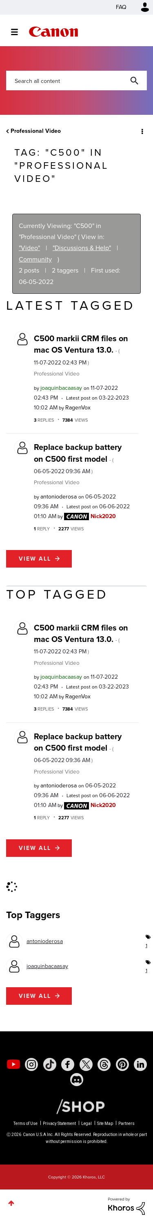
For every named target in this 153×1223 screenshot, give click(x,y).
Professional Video (36, 131)
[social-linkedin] (140, 1064)
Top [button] (11, 1203)
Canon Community (53, 31)
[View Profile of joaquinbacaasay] (61, 388)
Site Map (105, 1123)
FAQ (121, 7)
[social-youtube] (13, 1064)
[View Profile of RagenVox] (78, 407)
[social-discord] (76, 1079)
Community (35, 259)
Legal (86, 1123)
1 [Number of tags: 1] (146, 945)
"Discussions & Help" (82, 248)
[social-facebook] (67, 1064)
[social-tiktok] (49, 1064)
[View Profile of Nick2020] (103, 516)
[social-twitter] (86, 1064)
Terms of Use (25, 1123)
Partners (126, 1123)
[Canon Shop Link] (76, 1106)
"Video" (29, 248)
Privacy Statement (59, 1123)
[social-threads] (104, 1064)
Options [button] (141, 131)
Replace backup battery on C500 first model (78, 458)
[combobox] (76, 80)
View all (35, 558)
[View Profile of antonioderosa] (58, 496)
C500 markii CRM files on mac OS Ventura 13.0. (81, 349)
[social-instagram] (31, 1064)
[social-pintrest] (122, 1064)
